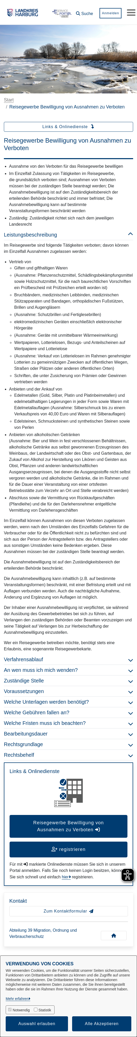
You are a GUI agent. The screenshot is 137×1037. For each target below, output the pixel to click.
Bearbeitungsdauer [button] (68, 734)
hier (65, 877)
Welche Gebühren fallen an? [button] (68, 712)
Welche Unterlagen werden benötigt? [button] (68, 702)
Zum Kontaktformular (69, 911)
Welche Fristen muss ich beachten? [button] (68, 723)
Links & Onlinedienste (68, 126)
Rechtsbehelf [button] (68, 755)
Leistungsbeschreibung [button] (68, 235)
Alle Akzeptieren (102, 1023)
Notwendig (21, 1010)
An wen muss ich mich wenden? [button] (68, 670)
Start (9, 99)
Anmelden (108, 13)
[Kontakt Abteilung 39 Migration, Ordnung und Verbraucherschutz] (114, 935)
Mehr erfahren (17, 999)
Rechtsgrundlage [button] (68, 744)
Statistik (45, 1010)
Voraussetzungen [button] (68, 691)
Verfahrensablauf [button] (68, 659)
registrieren (68, 849)
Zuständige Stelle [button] (68, 681)
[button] (83, 12)
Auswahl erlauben (36, 1023)
